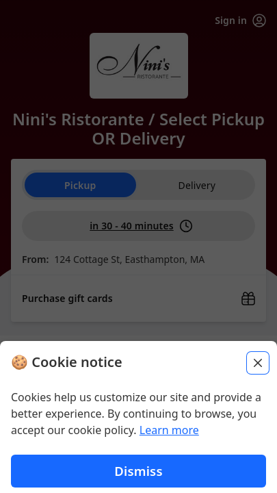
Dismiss (138, 472)
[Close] (258, 364)
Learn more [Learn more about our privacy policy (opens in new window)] (169, 431)
